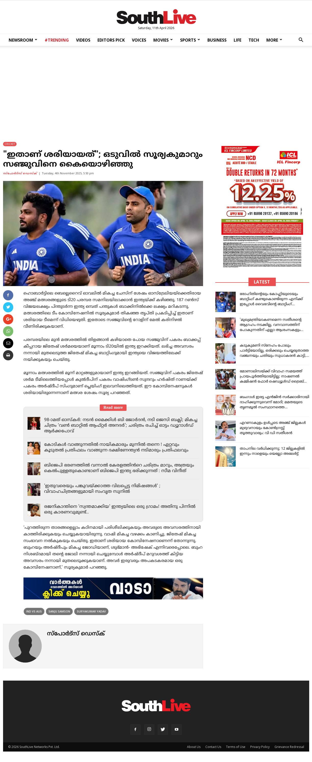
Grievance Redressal (289, 747)
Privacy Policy (260, 747)
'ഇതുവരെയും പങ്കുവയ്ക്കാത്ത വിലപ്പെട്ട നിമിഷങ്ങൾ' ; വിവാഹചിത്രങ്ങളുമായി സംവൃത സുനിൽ (102, 489)
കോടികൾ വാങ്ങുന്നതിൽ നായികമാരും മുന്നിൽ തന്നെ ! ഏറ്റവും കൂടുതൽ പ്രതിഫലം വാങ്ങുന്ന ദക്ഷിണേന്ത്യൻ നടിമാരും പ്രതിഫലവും (116, 447)
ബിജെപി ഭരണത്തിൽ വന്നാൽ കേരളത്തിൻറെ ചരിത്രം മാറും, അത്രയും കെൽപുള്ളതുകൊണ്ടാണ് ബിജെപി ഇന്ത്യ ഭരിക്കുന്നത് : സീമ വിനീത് (119, 468)
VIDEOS (83, 40)
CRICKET (10, 144)
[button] (301, 40)
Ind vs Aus (34, 611)
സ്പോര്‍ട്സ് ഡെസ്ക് (20, 173)
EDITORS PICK (111, 40)
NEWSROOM (23, 40)
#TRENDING (57, 40)
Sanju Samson (59, 611)
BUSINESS (217, 40)
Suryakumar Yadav (91, 611)
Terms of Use (235, 747)
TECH (253, 40)
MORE (274, 40)
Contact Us (213, 747)
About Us (194, 747)
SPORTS (190, 40)
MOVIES (163, 40)
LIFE (237, 40)
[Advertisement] (156, 90)
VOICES (139, 40)
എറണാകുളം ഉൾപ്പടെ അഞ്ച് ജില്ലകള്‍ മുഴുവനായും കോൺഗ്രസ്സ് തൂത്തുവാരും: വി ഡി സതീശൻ (273, 428)
